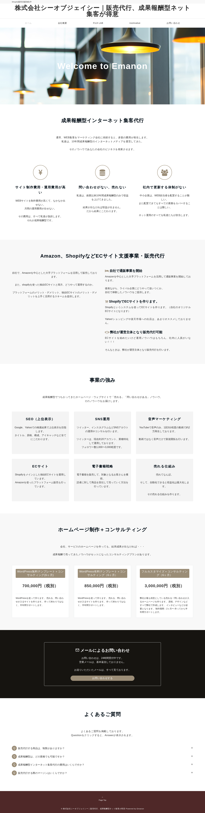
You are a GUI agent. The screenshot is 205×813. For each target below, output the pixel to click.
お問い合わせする (102, 678)
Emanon (140, 809)
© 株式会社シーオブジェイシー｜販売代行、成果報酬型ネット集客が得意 (93, 809)
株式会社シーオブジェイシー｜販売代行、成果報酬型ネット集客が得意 (102, 10)
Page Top (102, 798)
